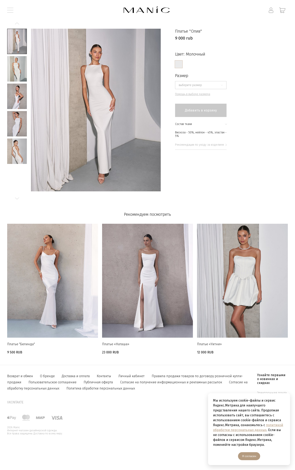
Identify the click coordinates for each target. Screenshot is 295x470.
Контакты (104, 376)
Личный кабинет (131, 376)
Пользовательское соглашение (52, 382)
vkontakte (15, 402)
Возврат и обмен (20, 376)
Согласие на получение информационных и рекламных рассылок (171, 382)
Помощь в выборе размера (192, 94)
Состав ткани (201, 124)
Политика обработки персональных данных (100, 388)
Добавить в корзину (201, 110)
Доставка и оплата (76, 376)
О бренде (48, 376)
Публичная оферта (98, 382)
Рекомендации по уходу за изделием (201, 144)
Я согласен (249, 456)
